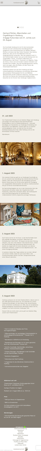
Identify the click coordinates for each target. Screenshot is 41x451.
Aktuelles (20, 437)
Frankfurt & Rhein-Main (20, 442)
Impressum (20, 430)
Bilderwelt (20, 443)
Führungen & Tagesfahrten (20, 440)
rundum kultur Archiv (20, 445)
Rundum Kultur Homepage (20, 435)
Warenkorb (20, 433)
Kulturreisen (20, 438)
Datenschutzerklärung (20, 428)
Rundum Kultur (9, 450)
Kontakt (20, 432)
